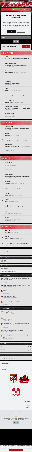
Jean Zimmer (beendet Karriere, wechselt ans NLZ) (14, 95)
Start (28, 414)
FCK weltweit (7, 135)
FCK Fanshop (27, 407)
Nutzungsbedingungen (6, 414)
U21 (5, 70)
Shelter (12, 59)
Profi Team (7, 56)
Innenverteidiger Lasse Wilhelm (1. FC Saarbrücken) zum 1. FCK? (17, 65)
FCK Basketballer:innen (9, 102)
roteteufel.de (10, 411)
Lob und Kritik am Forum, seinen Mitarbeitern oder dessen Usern (17, 128)
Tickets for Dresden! (8, 151)
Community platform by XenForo (13, 418)
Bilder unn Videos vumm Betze (11, 106)
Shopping (7, 199)
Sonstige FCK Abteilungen (10, 100)
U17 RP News (7, 77)
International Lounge (9, 150)
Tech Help (7, 217)
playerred (25, 72)
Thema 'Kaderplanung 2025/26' (9, 317)
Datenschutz (4, 369)
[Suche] (30, 9)
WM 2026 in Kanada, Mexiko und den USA (13, 164)
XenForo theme (17, 419)
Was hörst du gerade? (9, 195)
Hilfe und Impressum (22, 414)
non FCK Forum (6, 158)
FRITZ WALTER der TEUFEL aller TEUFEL (12, 146)
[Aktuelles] (27, 9)
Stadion (6, 88)
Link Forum (7, 241)
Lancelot (13, 84)
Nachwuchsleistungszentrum (11, 94)
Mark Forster (7, 90)
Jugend (6, 76)
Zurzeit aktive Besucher (7, 265)
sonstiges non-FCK (9, 205)
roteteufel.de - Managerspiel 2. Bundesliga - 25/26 (14, 206)
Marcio (19, 151)
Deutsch (22, 411)
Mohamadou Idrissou (9, 238)
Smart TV (6, 201)
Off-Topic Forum (6, 227)
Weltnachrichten (8, 187)
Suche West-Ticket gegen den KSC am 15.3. (13, 140)
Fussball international (9, 174)
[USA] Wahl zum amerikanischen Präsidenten (13, 188)
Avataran (20, 195)
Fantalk (6, 139)
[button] (24, 9)
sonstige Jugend (6, 293)
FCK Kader (7, 251)
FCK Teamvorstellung (9, 113)
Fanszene (7, 133)
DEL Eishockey (7, 183)
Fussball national (8, 169)
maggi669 (13, 245)
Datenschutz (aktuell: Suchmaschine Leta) (13, 219)
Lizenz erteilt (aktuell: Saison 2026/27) (12, 83)
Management (7, 81)
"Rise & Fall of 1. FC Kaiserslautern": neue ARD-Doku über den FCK (17, 108)
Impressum (4, 367)
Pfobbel (11, 208)
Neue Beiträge (4, 366)
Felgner (29, 350)
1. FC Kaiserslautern (7, 53)
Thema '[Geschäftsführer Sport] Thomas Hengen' (13, 330)
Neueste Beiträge (6, 275)
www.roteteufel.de (7, 123)
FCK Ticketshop (27, 405)
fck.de (29, 404)
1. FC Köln (6, 170)
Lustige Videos (7, 213)
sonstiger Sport (8, 181)
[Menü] (2, 9)
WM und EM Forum (9, 162)
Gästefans (7, 236)
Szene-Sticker (7, 232)
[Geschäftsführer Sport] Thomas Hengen (12, 115)
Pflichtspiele (5, 282)
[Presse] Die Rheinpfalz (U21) (10, 72)
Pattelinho (6, 268)
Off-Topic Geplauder (9, 230)
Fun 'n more (7, 211)
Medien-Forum (8, 193)
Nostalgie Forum (8, 144)
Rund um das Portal (9, 126)
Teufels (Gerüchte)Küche (10, 63)
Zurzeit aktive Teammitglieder (9, 257)
